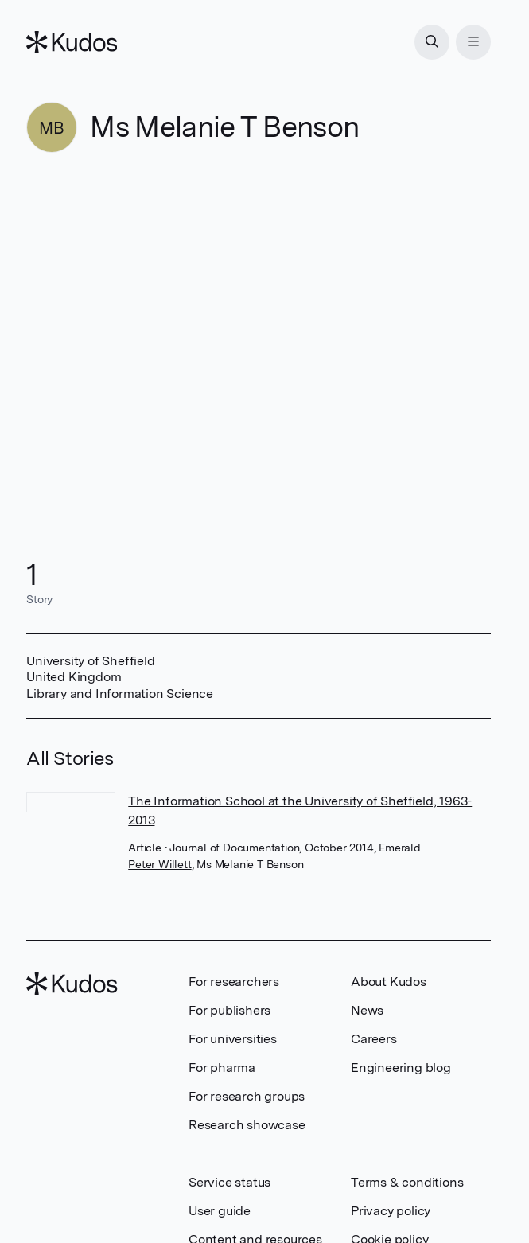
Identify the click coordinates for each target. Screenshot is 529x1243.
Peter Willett (159, 864)
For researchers (234, 981)
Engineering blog (401, 1067)
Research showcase (247, 1124)
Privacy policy (390, 1210)
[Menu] (473, 42)
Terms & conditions (407, 1182)
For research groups (247, 1096)
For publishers (229, 1010)
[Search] (431, 42)
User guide (220, 1210)
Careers (374, 1038)
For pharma (222, 1067)
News (367, 1010)
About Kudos (388, 981)
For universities (233, 1038)
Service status (229, 1182)
